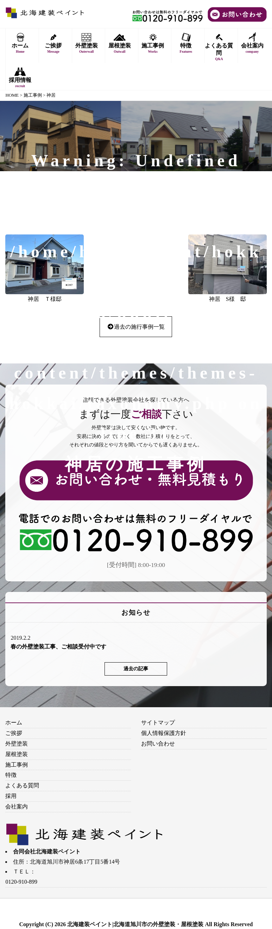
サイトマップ (158, 722)
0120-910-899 (21, 882)
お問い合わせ (158, 744)
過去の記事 (136, 668)
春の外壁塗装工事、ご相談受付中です (58, 647)
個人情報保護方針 (163, 733)
